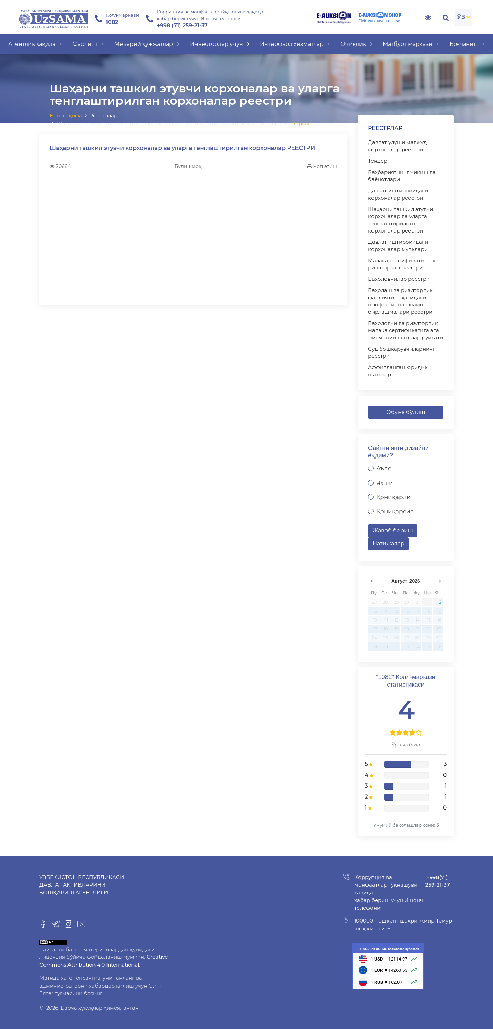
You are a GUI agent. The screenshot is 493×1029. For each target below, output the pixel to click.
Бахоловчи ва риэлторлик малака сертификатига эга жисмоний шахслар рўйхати (405, 330)
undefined (371, 581)
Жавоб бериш (392, 530)
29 (396, 602)
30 (406, 602)
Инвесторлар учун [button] (219, 44)
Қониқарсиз (395, 511)
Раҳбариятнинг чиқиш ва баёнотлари (402, 176)
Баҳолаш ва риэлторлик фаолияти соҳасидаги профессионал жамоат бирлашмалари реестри (400, 301)
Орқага (304, 123)
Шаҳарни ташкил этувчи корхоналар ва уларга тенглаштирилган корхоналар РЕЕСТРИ (182, 148)
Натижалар (388, 543)
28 (385, 602)
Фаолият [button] (88, 44)
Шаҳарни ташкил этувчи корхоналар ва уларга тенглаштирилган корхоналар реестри (400, 220)
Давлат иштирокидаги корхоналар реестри (398, 194)
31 (418, 602)
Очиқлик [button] (356, 44)
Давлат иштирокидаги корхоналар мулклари (398, 245)
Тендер (377, 161)
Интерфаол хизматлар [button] (295, 44)
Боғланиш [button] (467, 44)
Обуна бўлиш (405, 412)
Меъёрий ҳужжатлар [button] (146, 44)
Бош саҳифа (66, 115)
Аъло (384, 468)
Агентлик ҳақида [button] (35, 44)
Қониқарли (393, 496)
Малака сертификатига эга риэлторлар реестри (404, 264)
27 (374, 602)
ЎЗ (461, 17)
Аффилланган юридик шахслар (398, 371)
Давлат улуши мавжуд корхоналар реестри (397, 146)
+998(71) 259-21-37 (437, 881)
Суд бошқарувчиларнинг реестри (401, 352)
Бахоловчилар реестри (399, 279)
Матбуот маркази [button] (411, 44)
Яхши (384, 482)
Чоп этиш (322, 166)
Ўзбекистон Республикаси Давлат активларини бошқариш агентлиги (81, 885)
